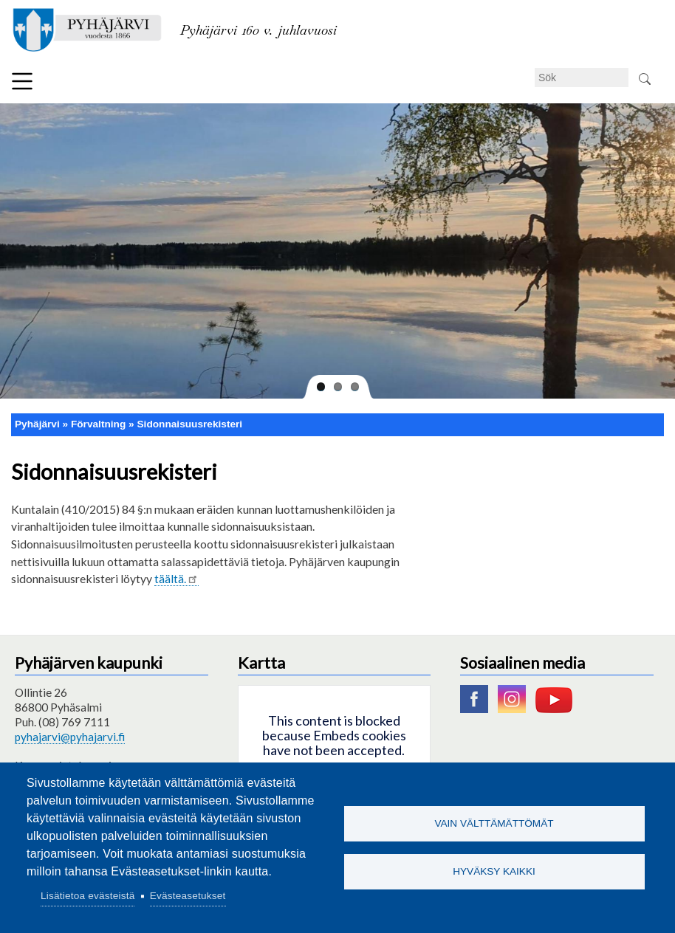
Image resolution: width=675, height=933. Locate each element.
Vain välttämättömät (493, 823)
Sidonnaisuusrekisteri (189, 424)
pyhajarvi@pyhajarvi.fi (70, 736)
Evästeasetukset (188, 895)
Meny (22, 81)
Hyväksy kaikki (494, 871)
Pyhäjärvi (37, 424)
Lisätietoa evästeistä (87, 895)
